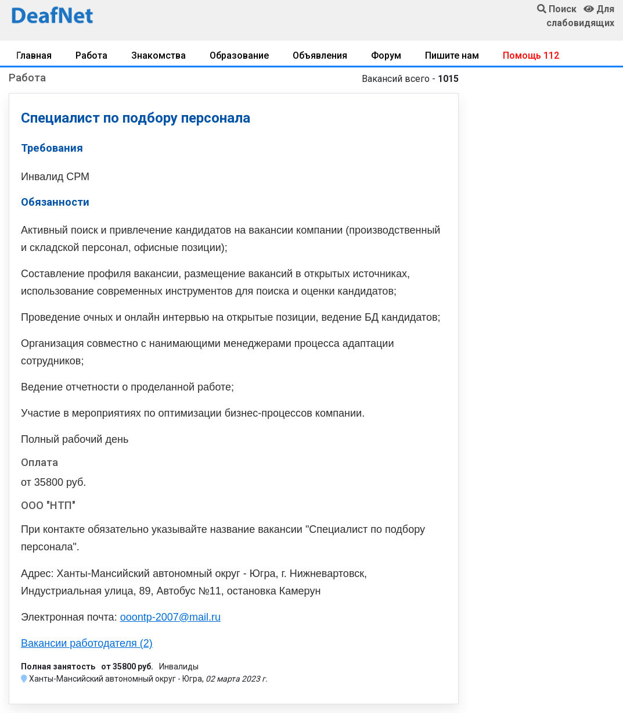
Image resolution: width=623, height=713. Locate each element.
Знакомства (158, 55)
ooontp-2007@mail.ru (170, 617)
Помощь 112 (531, 55)
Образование (239, 55)
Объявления (320, 55)
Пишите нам (452, 55)
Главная (34, 55)
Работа (91, 55)
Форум (386, 55)
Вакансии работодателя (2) (87, 643)
